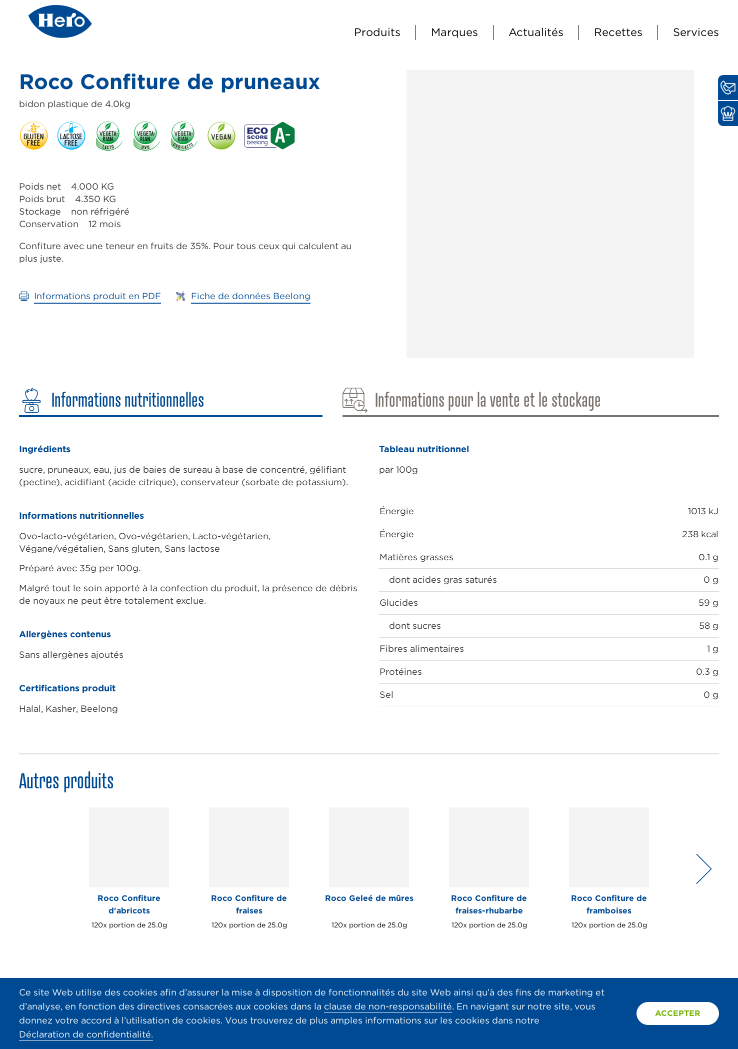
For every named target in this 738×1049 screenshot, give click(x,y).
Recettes (618, 32)
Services (696, 32)
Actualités (536, 32)
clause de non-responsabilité (388, 1006)
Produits (377, 32)
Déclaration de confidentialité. (86, 1034)
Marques (454, 32)
